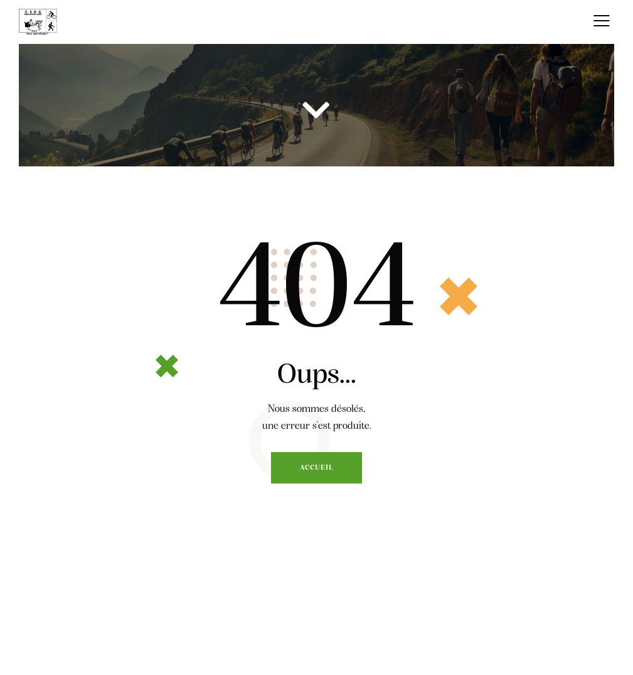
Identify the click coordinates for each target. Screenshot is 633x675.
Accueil (316, 468)
